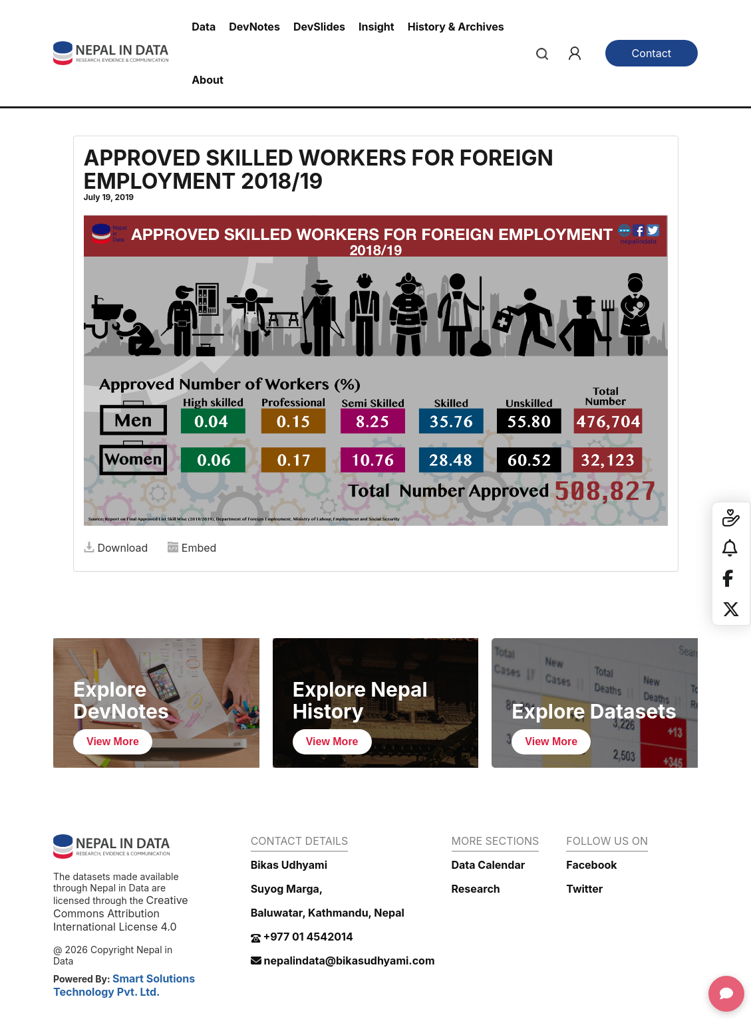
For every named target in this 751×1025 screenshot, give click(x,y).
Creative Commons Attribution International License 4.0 (120, 913)
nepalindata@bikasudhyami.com (343, 960)
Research (476, 888)
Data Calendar (489, 864)
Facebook (591, 864)
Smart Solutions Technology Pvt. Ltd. (124, 985)
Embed (192, 547)
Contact (651, 53)
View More (112, 741)
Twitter (584, 888)
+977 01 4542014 (302, 936)
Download (116, 547)
